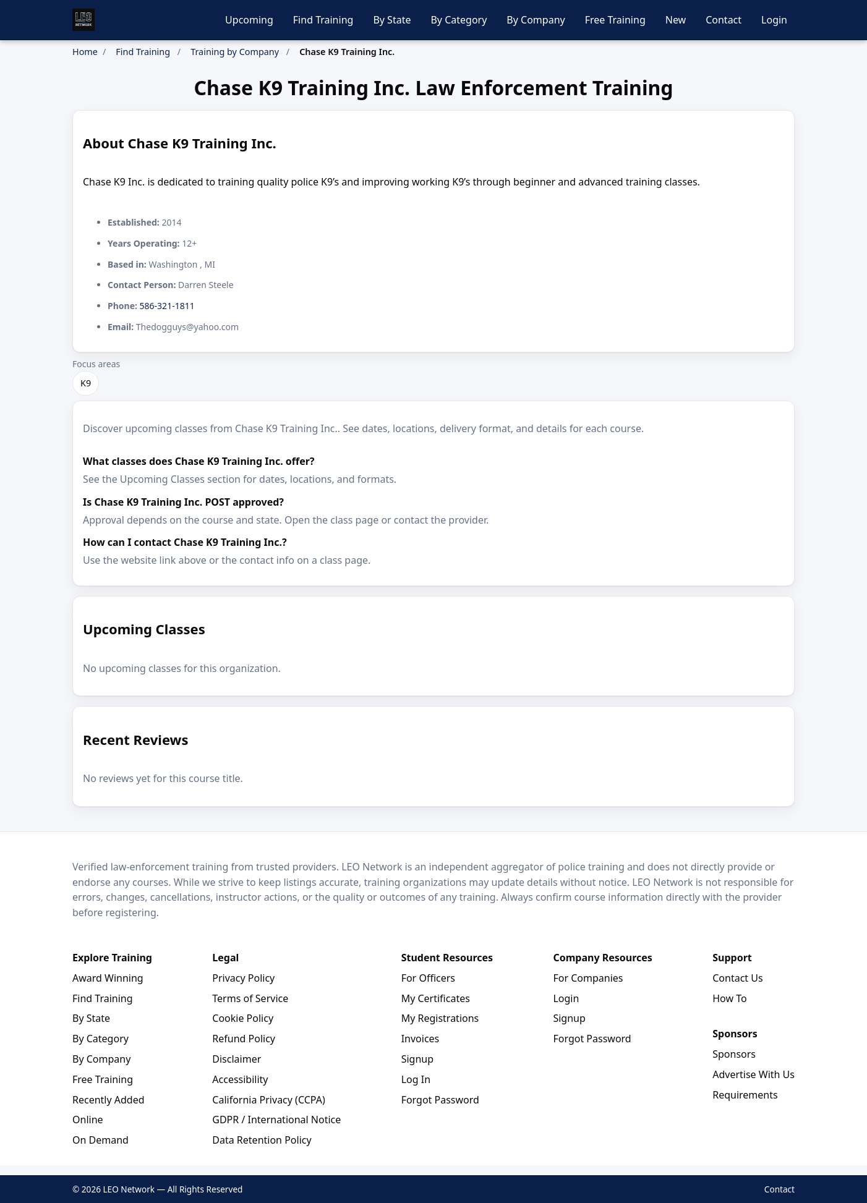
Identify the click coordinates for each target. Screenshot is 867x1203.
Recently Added (108, 1100)
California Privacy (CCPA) (268, 1100)
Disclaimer (236, 1059)
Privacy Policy (243, 978)
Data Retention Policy (261, 1140)
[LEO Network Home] (83, 20)
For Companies (588, 978)
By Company (535, 20)
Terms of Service (250, 998)
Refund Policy (243, 1038)
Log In (415, 1079)
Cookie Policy (242, 1018)
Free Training (615, 20)
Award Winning (107, 978)
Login (774, 20)
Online (87, 1119)
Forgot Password (440, 1100)
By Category (458, 20)
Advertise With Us (753, 1074)
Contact (723, 20)
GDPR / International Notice (276, 1119)
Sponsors (734, 1054)
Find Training (323, 20)
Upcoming (249, 20)
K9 (85, 383)
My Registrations (440, 1018)
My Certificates (435, 998)
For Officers (428, 978)
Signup (417, 1059)
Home (85, 51)
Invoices (420, 1038)
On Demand (100, 1140)
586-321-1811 (167, 306)
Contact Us (737, 978)
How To (729, 998)
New (675, 20)
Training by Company (234, 51)
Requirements (744, 1095)
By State (392, 20)
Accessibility (240, 1079)
